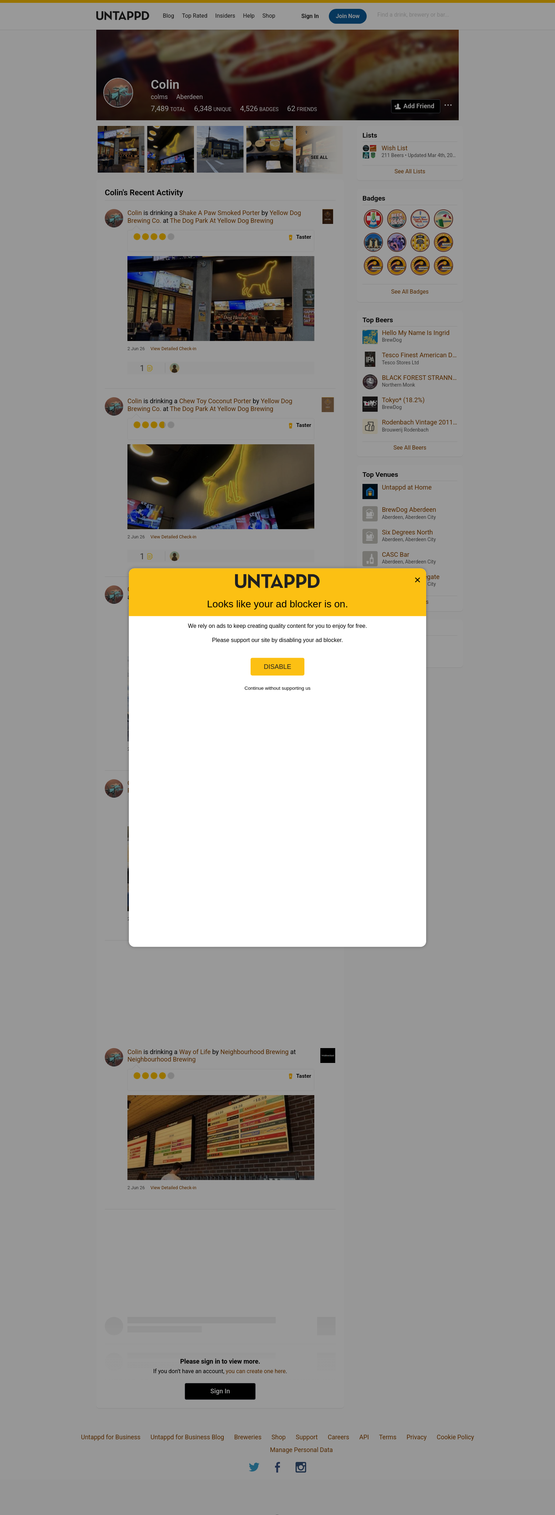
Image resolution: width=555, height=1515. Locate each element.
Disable (277, 666)
